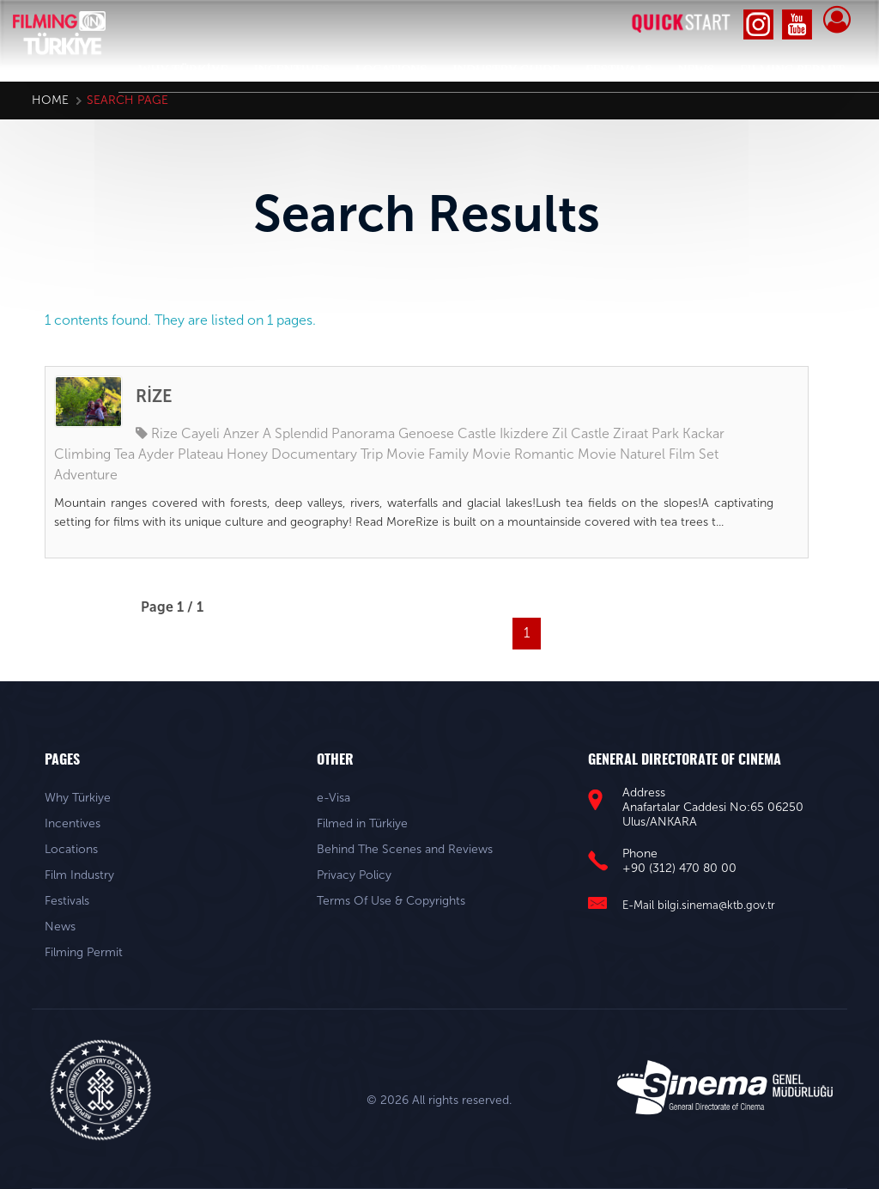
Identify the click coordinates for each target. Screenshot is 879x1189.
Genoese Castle (447, 433)
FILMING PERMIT (792, 69)
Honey (247, 454)
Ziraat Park (646, 433)
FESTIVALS (618, 69)
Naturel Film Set (669, 454)
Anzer (241, 433)
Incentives (72, 823)
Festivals (67, 900)
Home (50, 100)
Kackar (703, 433)
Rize (164, 433)
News (60, 926)
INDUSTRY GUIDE (506, 69)
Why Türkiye (78, 797)
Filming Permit (84, 952)
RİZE (154, 396)
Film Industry (79, 875)
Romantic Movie (565, 454)
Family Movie (469, 454)
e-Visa (333, 797)
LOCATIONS (391, 69)
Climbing (82, 454)
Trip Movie (393, 454)
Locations (71, 849)
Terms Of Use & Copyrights (391, 900)
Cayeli (200, 433)
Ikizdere (524, 433)
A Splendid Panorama (329, 433)
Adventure (86, 474)
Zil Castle (580, 433)
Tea (124, 454)
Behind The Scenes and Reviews (405, 849)
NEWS (696, 69)
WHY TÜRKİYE (183, 69)
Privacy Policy (354, 875)
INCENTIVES (292, 69)
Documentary (314, 454)
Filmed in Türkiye (362, 823)
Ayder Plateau (180, 454)
